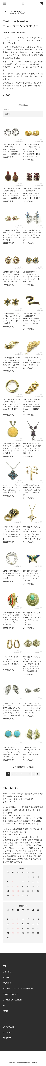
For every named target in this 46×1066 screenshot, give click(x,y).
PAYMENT (7, 983)
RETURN (6, 977)
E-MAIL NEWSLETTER (12, 1000)
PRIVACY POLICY (10, 994)
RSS (4, 1005)
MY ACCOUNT (9, 1027)
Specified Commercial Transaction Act (18, 989)
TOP (4, 11)
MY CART (7, 1033)
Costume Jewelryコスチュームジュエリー (18, 12)
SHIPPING (7, 972)
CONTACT (7, 1038)
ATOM (5, 1011)
